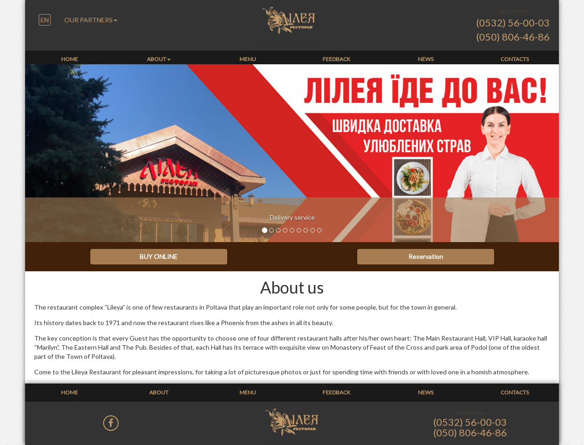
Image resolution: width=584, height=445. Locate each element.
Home (69, 59)
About (158, 392)
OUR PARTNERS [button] (90, 20)
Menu (248, 59)
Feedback (336, 59)
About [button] (159, 59)
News (425, 59)
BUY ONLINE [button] (158, 256)
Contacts (515, 59)
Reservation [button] (425, 256)
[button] (44, 20)
